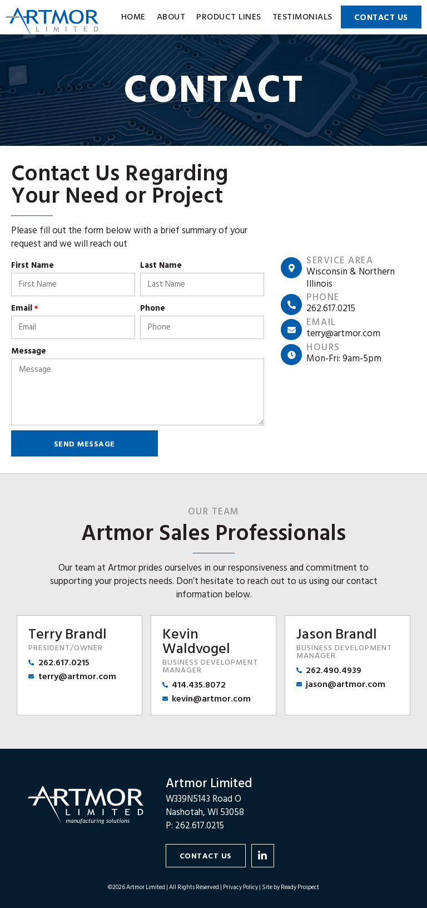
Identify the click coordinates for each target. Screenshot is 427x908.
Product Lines (228, 17)
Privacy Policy (240, 887)
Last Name (161, 265)
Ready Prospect (300, 887)
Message (28, 351)
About (171, 17)
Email (24, 308)
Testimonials (302, 17)
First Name (32, 265)
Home (133, 17)
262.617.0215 (199, 825)
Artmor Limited (209, 783)
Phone (152, 308)
